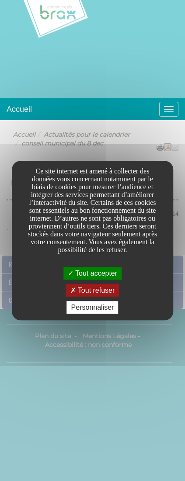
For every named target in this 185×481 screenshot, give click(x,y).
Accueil (19, 109)
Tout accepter (92, 273)
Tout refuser (92, 290)
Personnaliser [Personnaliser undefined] (92, 307)
